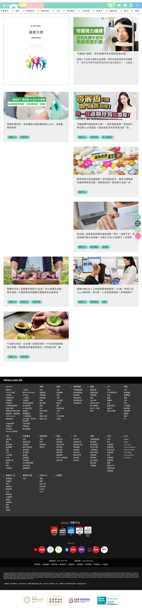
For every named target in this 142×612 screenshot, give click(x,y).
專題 (41, 478)
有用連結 (97, 564)
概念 (125, 403)
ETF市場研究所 (112, 392)
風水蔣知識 (26, 405)
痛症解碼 (45, 11)
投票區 (59, 475)
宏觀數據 (127, 395)
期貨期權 (77, 387)
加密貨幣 (43, 436)
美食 (108, 455)
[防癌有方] (25, 302)
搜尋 (41, 413)
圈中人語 (43, 484)
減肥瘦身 (113, 11)
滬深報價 (9, 447)
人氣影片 (26, 390)
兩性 (126, 11)
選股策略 (127, 411)
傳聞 (41, 405)
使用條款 (80, 564)
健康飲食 (30, 11)
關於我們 (37, 564)
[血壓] (105, 302)
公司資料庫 (60, 416)
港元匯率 (26, 450)
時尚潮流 (9, 429)
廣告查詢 (54, 564)
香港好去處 (111, 468)
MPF (75, 436)
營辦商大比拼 (77, 444)
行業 (58, 398)
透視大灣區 (43, 416)
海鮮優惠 (110, 471)
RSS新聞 (105, 564)
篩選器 (109, 400)
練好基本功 (9, 419)
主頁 (41, 390)
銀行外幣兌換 (27, 447)
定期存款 (26, 444)
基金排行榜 (60, 444)
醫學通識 (9, 478)
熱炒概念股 (60, 408)
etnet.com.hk (13, 380)
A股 (7, 436)
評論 (41, 400)
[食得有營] (37, 302)
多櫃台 (58, 419)
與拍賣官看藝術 (28, 403)
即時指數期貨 (77, 390)
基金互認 (59, 460)
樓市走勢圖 (94, 452)
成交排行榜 (94, 447)
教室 (91, 411)
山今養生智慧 (27, 408)
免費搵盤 (93, 465)
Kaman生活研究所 (12, 431)
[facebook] (125, 5)
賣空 (58, 405)
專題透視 (43, 392)
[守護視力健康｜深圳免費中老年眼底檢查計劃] (106, 34)
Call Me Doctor (10, 416)
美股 (126, 387)
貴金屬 (25, 455)
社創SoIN (43, 475)
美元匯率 (26, 452)
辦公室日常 (111, 450)
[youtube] (119, 5)
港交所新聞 (43, 411)
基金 (58, 436)
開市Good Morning (29, 392)
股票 (58, 387)
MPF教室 (76, 457)
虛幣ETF (42, 447)
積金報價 (76, 447)
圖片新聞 (43, 403)
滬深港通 (9, 444)
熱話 (108, 442)
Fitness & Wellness (129, 447)
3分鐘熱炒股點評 (11, 405)
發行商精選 (94, 405)
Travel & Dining (128, 455)
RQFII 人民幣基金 (62, 457)
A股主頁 (8, 439)
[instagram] (131, 5)
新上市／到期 (94, 408)
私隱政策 (71, 564)
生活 (109, 436)
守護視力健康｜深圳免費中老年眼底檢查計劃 (101, 54)
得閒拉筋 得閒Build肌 (13, 411)
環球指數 (127, 392)
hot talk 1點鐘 (10, 392)
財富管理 (110, 447)
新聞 (41, 387)
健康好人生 (111, 465)
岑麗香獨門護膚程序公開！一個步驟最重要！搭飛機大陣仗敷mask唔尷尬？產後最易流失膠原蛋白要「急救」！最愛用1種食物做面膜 (105, 127)
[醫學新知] (95, 302)
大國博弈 (26, 400)
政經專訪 (9, 403)
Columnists (127, 457)
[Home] (10, 5)
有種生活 (9, 426)
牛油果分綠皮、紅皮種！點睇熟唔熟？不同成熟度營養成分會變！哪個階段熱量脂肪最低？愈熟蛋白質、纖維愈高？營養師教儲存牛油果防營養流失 (35, 347)
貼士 (41, 408)
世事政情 (110, 444)
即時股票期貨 (77, 392)
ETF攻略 (25, 395)
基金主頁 (59, 439)
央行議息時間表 (28, 463)
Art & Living (127, 452)
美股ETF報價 (111, 411)
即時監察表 (77, 403)
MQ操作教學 (10, 423)
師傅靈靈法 (26, 413)
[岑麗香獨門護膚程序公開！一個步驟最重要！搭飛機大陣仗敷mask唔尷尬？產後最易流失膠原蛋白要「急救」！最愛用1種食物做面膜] (106, 109)
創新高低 (127, 408)
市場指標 (26, 460)
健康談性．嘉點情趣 (12, 413)
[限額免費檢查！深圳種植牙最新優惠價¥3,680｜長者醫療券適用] (36, 109)
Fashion (126, 439)
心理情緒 (86, 11)
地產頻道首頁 (94, 439)
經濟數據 (26, 457)
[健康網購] (138, 223)
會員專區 (110, 460)
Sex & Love (127, 444)
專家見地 (59, 452)
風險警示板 (9, 460)
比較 (108, 403)
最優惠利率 (26, 468)
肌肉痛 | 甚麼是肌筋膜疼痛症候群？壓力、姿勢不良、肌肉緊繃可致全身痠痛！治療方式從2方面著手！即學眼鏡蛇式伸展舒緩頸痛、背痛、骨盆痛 (106, 237)
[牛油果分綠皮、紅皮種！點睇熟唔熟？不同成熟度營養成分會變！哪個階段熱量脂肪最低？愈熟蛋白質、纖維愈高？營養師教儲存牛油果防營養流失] (36, 328)
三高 (58, 11)
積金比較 (76, 452)
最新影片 (9, 390)
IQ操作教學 (26, 423)
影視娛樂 (110, 452)
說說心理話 (9, 408)
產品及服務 (26, 429)
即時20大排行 (94, 403)
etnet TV (9, 387)
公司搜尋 (9, 468)
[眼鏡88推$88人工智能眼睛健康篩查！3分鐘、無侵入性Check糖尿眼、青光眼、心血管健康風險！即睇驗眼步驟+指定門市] (106, 274)
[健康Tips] (13, 137)
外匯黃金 (26, 436)
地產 (92, 436)
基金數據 (59, 455)
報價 (108, 398)
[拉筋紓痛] (95, 137)
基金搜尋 (59, 447)
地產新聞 (93, 455)
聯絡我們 (63, 564)
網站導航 (88, 564)
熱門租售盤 (94, 444)
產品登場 (59, 450)
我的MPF (76, 460)
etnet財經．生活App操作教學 (29, 420)
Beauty (126, 442)
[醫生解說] (95, 247)
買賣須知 (93, 457)
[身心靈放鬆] (108, 137)
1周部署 (8, 395)
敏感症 (99, 11)
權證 (92, 387)
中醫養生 (9, 481)
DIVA (126, 436)
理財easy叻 (43, 419)
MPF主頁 (76, 439)
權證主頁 (93, 390)
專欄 (137, 11)
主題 (108, 395)
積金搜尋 (76, 450)
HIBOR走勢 (26, 465)
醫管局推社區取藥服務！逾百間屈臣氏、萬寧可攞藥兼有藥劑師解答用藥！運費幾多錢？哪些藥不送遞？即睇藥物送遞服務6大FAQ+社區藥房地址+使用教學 (105, 182)
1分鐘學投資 (27, 416)
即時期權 (76, 395)
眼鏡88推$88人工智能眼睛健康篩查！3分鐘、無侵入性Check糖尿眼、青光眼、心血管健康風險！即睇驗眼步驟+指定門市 (106, 292)
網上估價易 (94, 460)
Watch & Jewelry (129, 450)
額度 (7, 442)
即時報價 (59, 392)
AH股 (58, 411)
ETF (108, 387)
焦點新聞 (43, 395)
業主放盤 (93, 463)
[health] (24, 5)
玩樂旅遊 (110, 457)
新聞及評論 (77, 398)
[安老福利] (25, 137)
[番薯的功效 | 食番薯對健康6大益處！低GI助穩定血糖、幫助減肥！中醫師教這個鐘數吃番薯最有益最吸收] (36, 274)
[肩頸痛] (106, 247)
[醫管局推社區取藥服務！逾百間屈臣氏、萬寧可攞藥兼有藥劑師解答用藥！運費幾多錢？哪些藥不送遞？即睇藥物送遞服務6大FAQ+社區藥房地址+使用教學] (106, 164)
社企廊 (42, 489)
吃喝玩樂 (26, 426)
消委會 (8, 510)
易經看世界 (9, 398)
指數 (58, 395)
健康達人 (26, 411)
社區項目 (43, 486)
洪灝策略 (9, 400)
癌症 (17, 11)
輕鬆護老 (71, 11)
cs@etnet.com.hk (87, 561)
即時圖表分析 (77, 400)
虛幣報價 (43, 444)
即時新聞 (43, 398)
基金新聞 (59, 442)
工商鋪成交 (94, 450)
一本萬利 (26, 398)
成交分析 (93, 400)
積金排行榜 (77, 455)
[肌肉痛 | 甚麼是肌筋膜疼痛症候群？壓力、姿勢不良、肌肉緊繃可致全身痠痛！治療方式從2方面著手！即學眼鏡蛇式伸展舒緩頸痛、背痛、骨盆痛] (106, 219)
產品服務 (46, 564)
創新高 (58, 403)
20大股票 (59, 400)
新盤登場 (93, 442)
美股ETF (109, 408)
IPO (57, 413)
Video (41, 492)
